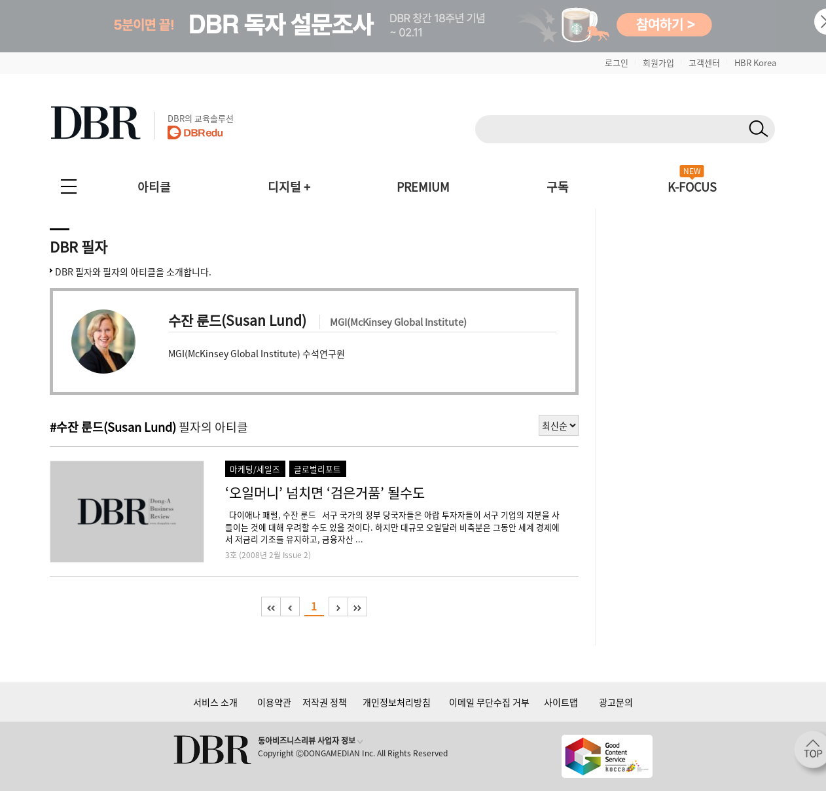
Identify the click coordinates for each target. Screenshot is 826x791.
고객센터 (704, 62)
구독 (558, 187)
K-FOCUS (692, 187)
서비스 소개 (215, 702)
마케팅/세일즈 (255, 469)
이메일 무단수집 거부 (489, 702)
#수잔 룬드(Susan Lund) (113, 427)
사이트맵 (561, 702)
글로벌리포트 (317, 469)
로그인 (616, 62)
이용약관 (274, 702)
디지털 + (289, 187)
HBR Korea (755, 62)
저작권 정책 (324, 702)
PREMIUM (423, 187)
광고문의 (616, 702)
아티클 (154, 187)
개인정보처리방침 (397, 702)
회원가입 (658, 62)
